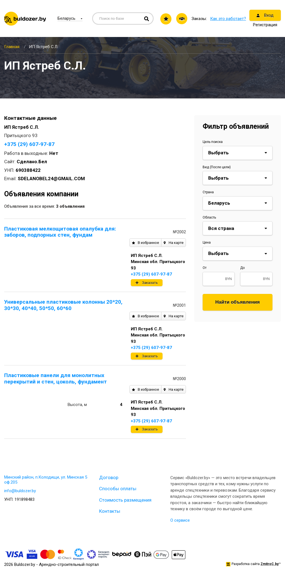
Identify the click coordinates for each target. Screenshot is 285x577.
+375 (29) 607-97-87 (29, 144)
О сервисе (180, 520)
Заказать (147, 283)
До (242, 268)
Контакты (109, 511)
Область (209, 217)
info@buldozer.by (20, 490)
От (205, 268)
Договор (108, 477)
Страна (208, 192)
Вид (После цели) (217, 167)
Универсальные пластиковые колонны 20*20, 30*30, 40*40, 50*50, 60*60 (63, 305)
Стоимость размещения (125, 500)
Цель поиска (213, 142)
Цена (207, 242)
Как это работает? (228, 18)
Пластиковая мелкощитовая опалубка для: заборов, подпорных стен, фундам (60, 232)
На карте (173, 243)
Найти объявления (237, 302)
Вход (265, 15)
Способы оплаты (117, 488)
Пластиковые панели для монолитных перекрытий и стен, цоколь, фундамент (55, 378)
